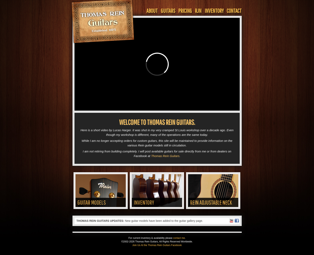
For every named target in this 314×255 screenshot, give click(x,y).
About (152, 10)
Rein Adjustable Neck (211, 202)
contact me (179, 238)
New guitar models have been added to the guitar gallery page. (139, 220)
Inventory (214, 10)
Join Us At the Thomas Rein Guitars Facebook (157, 245)
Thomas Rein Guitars (165, 156)
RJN (198, 10)
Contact (234, 10)
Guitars (168, 10)
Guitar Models (91, 202)
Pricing (185, 10)
